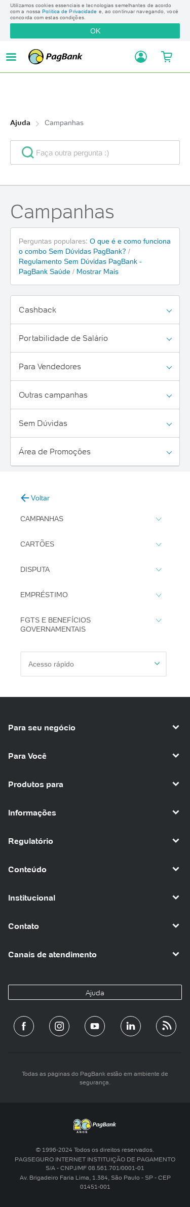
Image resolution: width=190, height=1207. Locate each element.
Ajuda (20, 123)
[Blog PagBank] (166, 1026)
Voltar (35, 498)
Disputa (90, 570)
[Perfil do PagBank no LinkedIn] (130, 1026)
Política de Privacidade (69, 11)
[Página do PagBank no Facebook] (23, 1026)
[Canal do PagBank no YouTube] (94, 1026)
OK (95, 30)
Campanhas (64, 123)
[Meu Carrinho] (166, 57)
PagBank (78, 56)
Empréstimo (90, 595)
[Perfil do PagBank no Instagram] (59, 1026)
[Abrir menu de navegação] (11, 57)
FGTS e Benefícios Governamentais (90, 624)
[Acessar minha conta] (138, 57)
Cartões (90, 544)
